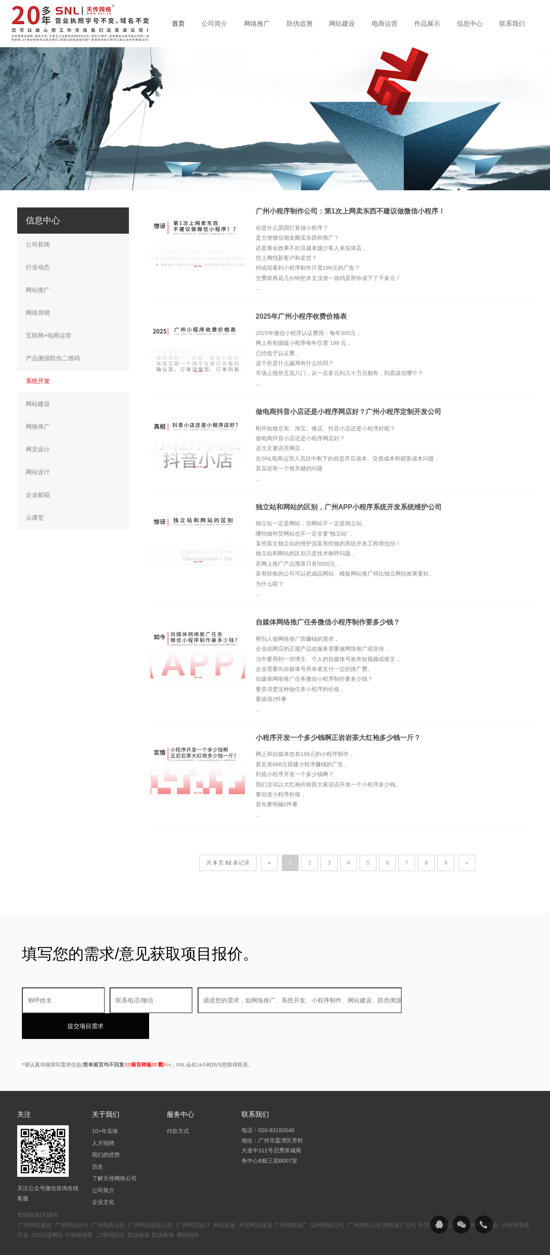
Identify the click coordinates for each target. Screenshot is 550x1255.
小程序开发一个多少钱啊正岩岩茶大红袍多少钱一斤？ (338, 737)
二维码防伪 (110, 1209)
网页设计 (38, 449)
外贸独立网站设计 (440, 1199)
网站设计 (38, 472)
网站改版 (224, 1199)
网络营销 (38, 312)
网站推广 (38, 289)
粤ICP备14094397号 (229, 1242)
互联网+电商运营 (48, 335)
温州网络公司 (327, 1199)
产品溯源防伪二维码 (53, 358)
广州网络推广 (291, 1199)
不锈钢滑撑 (79, 1209)
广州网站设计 (72, 1199)
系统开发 (38, 381)
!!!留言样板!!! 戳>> (147, 1039)
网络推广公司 (399, 1199)
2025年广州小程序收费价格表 (301, 316)
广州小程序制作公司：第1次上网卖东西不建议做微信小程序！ (350, 211)
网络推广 (38, 426)
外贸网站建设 (255, 1199)
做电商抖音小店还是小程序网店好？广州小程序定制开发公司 (348, 411)
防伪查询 (163, 1209)
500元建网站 (48, 1209)
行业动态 (38, 267)
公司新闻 (38, 244)
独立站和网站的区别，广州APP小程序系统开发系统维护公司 (349, 507)
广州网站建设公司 (150, 1199)
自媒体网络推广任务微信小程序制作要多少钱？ (328, 622)
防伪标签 (139, 1209)
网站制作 (188, 1209)
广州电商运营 (108, 1199)
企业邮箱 (38, 494)
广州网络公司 (364, 1199)
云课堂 (35, 517)
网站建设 (38, 403)
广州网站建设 (35, 1199)
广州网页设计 (193, 1199)
